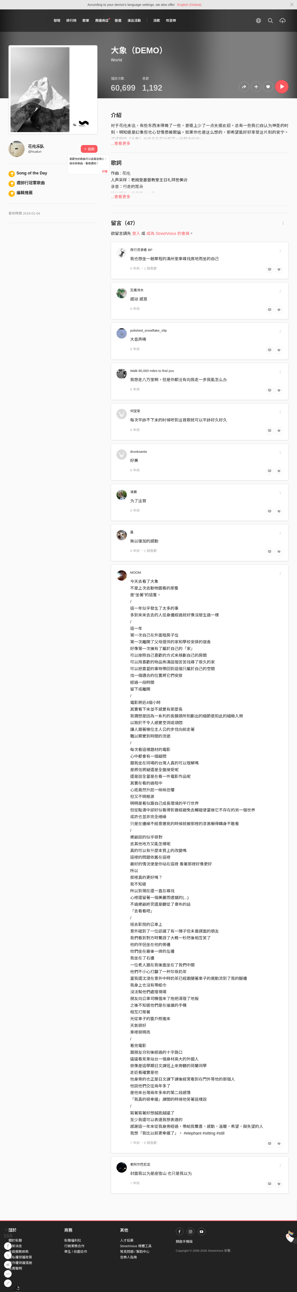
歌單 (85, 20)
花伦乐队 (36, 146)
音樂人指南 (128, 1257)
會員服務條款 (19, 1251)
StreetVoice (27, 20)
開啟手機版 (184, 1241)
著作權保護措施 (20, 1263)
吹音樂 (171, 20)
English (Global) (189, 4)
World (116, 60)
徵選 (118, 20)
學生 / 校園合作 (75, 1251)
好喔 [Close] (105, 171)
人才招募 (126, 1240)
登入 (136, 233)
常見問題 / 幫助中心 (135, 1251)
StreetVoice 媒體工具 (136, 1246)
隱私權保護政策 (20, 1257)
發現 (57, 20)
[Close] (292, 4)
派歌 (156, 20)
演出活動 (134, 20)
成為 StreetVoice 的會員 (167, 233)
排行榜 (71, 20)
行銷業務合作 (74, 1246)
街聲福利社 (72, 1240)
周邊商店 (102, 20)
